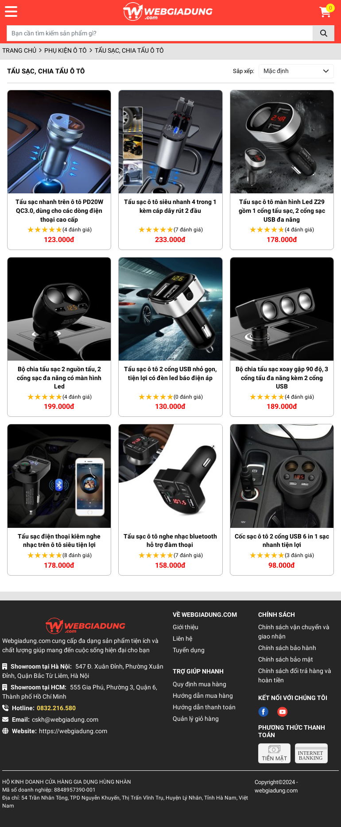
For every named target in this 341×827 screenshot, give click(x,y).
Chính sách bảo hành (287, 647)
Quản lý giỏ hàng (196, 718)
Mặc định (276, 70)
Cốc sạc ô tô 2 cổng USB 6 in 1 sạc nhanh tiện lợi (282, 541)
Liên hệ (182, 638)
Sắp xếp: (243, 71)
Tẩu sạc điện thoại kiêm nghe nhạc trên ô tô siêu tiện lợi (59, 541)
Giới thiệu (185, 627)
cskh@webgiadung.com (65, 719)
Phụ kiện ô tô (65, 50)
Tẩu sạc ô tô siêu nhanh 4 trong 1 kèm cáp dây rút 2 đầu (170, 206)
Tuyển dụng (189, 650)
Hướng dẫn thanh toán (204, 707)
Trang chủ (19, 50)
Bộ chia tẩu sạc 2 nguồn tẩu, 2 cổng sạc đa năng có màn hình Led (59, 377)
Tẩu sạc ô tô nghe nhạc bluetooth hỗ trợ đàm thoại (170, 541)
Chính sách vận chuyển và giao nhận (293, 631)
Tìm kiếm (323, 33)
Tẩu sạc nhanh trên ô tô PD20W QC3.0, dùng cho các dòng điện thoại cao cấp (59, 210)
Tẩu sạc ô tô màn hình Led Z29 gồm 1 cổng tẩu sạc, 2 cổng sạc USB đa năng (282, 210)
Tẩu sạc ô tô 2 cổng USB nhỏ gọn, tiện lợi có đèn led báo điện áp (170, 373)
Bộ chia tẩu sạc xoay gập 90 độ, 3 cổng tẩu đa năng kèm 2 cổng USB (282, 377)
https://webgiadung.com (73, 731)
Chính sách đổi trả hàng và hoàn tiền (294, 675)
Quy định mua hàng (199, 684)
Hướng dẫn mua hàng (203, 695)
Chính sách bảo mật (285, 659)
